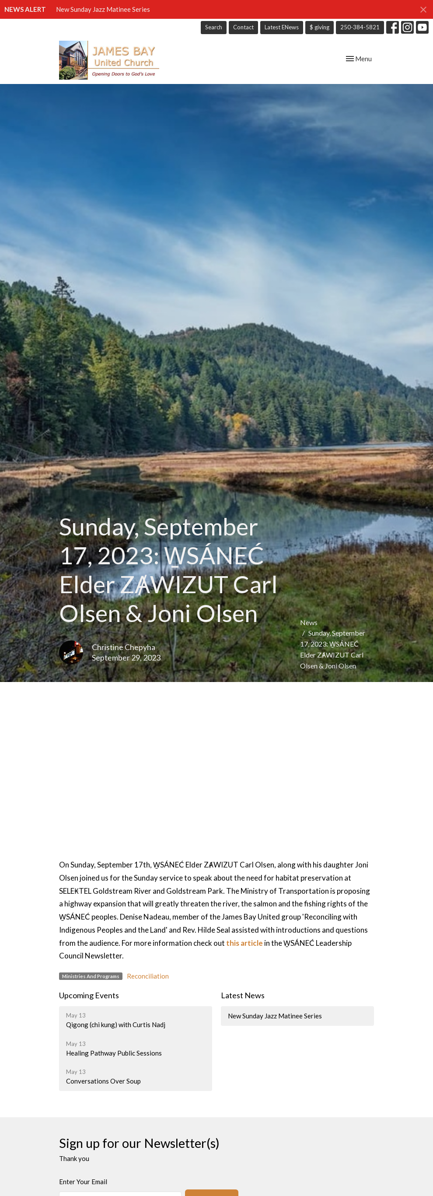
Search (213, 27)
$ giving (319, 27)
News (309, 622)
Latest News (243, 995)
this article (244, 943)
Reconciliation (148, 976)
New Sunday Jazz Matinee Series (103, 9)
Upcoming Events (89, 995)
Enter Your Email (83, 1182)
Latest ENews (282, 27)
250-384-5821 (360, 27)
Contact (243, 27)
